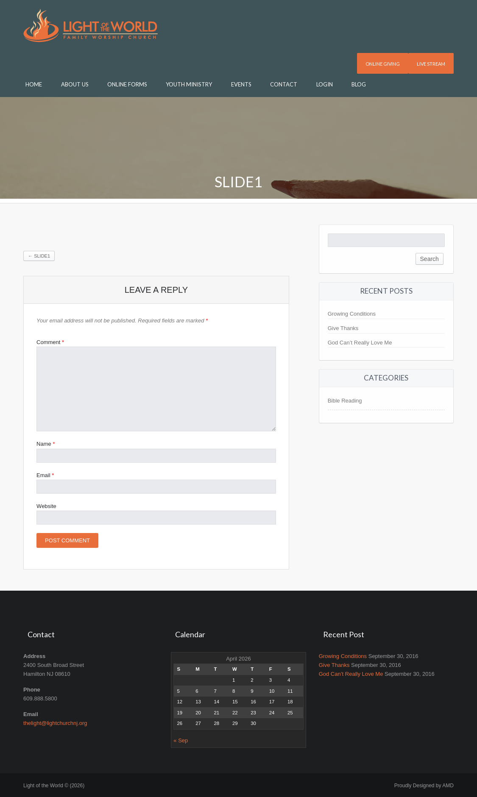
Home (33, 84)
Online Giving (382, 64)
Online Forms (127, 84)
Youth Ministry (189, 84)
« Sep (180, 740)
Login (324, 84)
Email (45, 475)
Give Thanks (343, 328)
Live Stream (431, 64)
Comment (50, 342)
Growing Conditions (352, 314)
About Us (75, 84)
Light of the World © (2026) (53, 786)
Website (46, 506)
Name (45, 444)
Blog (358, 84)
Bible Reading (345, 400)
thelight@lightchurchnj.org (55, 723)
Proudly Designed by (424, 786)
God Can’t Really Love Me (360, 342)
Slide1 (39, 255)
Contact (283, 84)
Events (241, 84)
